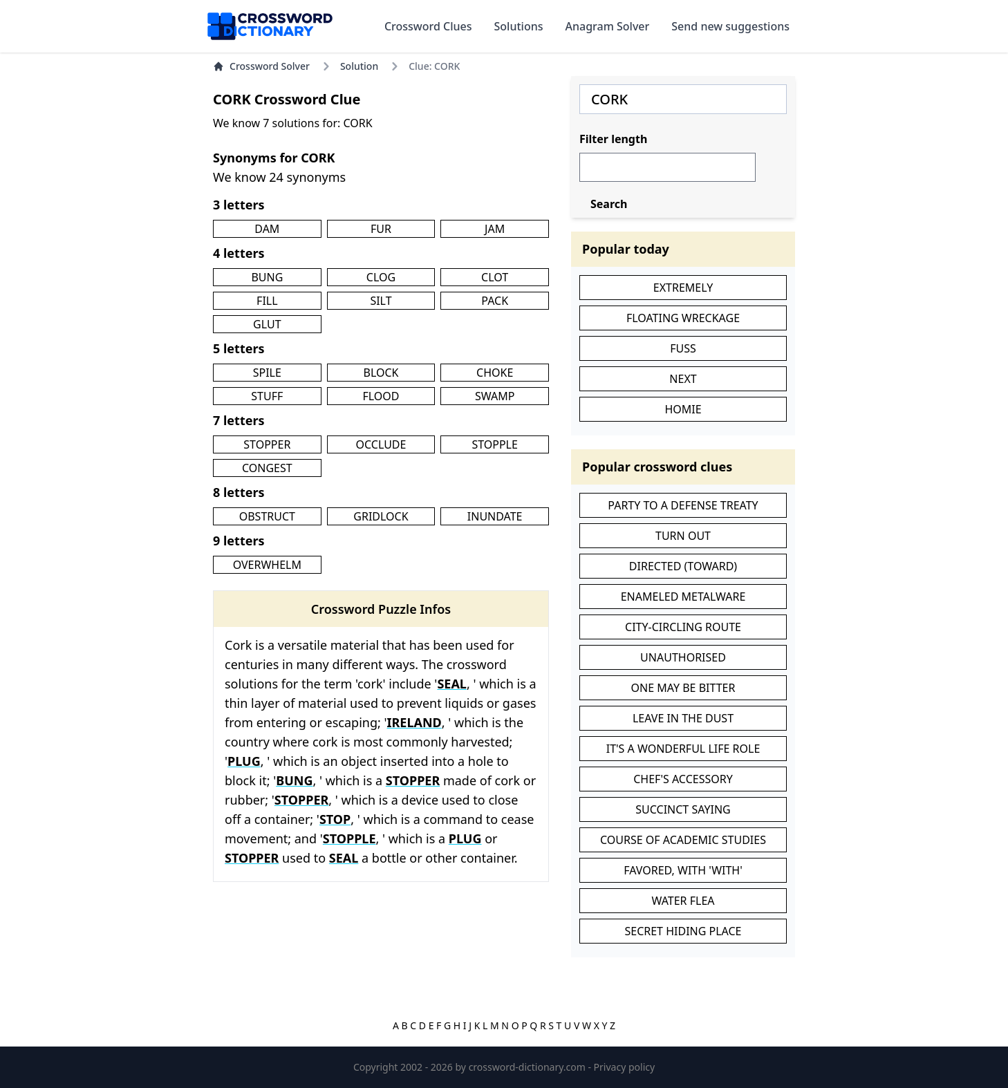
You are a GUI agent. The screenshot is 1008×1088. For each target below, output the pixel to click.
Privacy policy (624, 1066)
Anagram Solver (608, 26)
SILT (380, 300)
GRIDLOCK (380, 516)
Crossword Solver (261, 66)
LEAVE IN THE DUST (683, 718)
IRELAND (414, 722)
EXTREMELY (683, 287)
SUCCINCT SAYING (682, 809)
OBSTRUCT (267, 516)
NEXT (682, 378)
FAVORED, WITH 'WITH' (683, 870)
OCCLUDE (381, 444)
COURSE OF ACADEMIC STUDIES (683, 839)
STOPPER (266, 444)
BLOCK (381, 372)
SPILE (267, 372)
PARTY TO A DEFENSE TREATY (683, 505)
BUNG (267, 277)
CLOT (494, 277)
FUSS (683, 348)
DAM (266, 228)
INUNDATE (495, 516)
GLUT (267, 324)
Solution (359, 66)
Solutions (518, 26)
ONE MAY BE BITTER (683, 687)
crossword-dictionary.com (528, 1066)
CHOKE (494, 372)
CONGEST (267, 468)
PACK (494, 300)
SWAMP (494, 396)
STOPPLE (495, 444)
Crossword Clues (428, 26)
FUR (381, 228)
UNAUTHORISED (683, 657)
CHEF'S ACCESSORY (683, 779)
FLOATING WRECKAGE (683, 318)
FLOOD (380, 396)
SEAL (452, 683)
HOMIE (682, 409)
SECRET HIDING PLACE (682, 931)
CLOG (380, 277)
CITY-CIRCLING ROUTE (683, 627)
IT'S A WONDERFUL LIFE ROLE (683, 748)
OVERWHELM (267, 564)
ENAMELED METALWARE (683, 596)
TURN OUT (683, 535)
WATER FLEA (682, 900)
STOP (335, 819)
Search (608, 204)
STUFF (267, 396)
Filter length (613, 139)
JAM (495, 228)
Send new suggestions (730, 26)
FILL (267, 300)
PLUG (244, 761)
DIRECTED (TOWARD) (683, 566)
